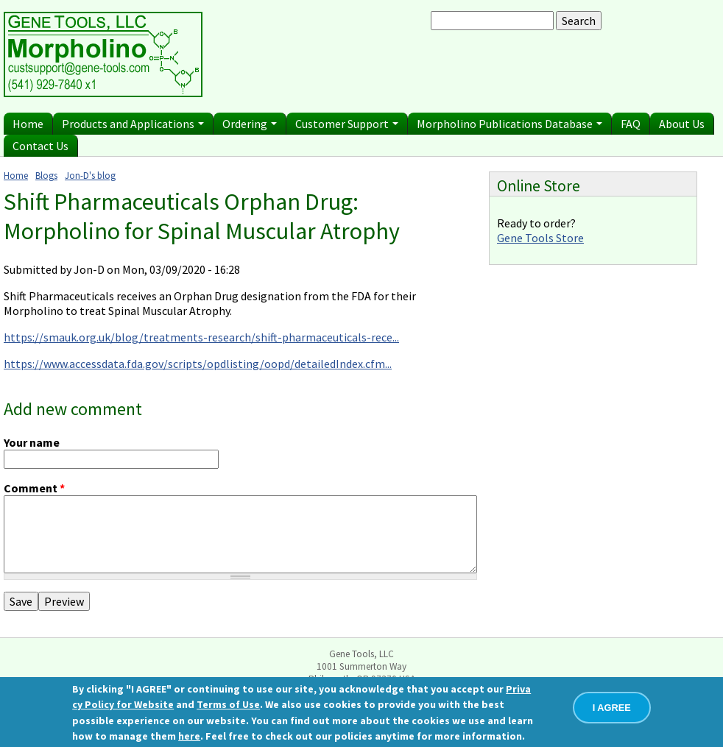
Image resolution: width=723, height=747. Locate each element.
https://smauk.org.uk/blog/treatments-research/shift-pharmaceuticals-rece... (201, 337)
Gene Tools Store (540, 237)
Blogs (46, 175)
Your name (32, 442)
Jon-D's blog (90, 175)
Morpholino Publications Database (509, 123)
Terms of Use (228, 704)
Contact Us (40, 145)
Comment (34, 488)
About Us (682, 123)
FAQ (631, 123)
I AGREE (612, 707)
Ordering (249, 123)
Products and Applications (133, 123)
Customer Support (346, 123)
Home (28, 123)
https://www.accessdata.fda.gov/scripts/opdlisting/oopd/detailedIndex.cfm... (198, 363)
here (189, 736)
